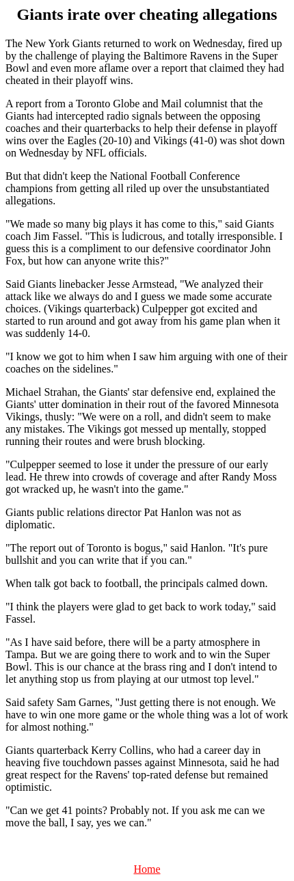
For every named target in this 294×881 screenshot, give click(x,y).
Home (146, 869)
